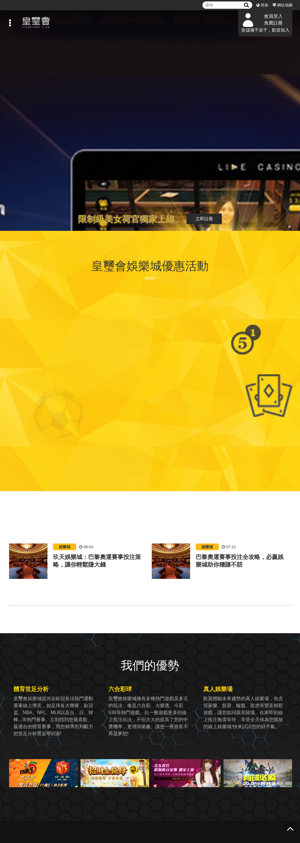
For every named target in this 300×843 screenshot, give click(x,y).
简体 (264, 5)
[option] (79, 567)
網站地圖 (284, 5)
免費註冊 (273, 22)
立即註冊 (204, 218)
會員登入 (273, 16)
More (150, 278)
